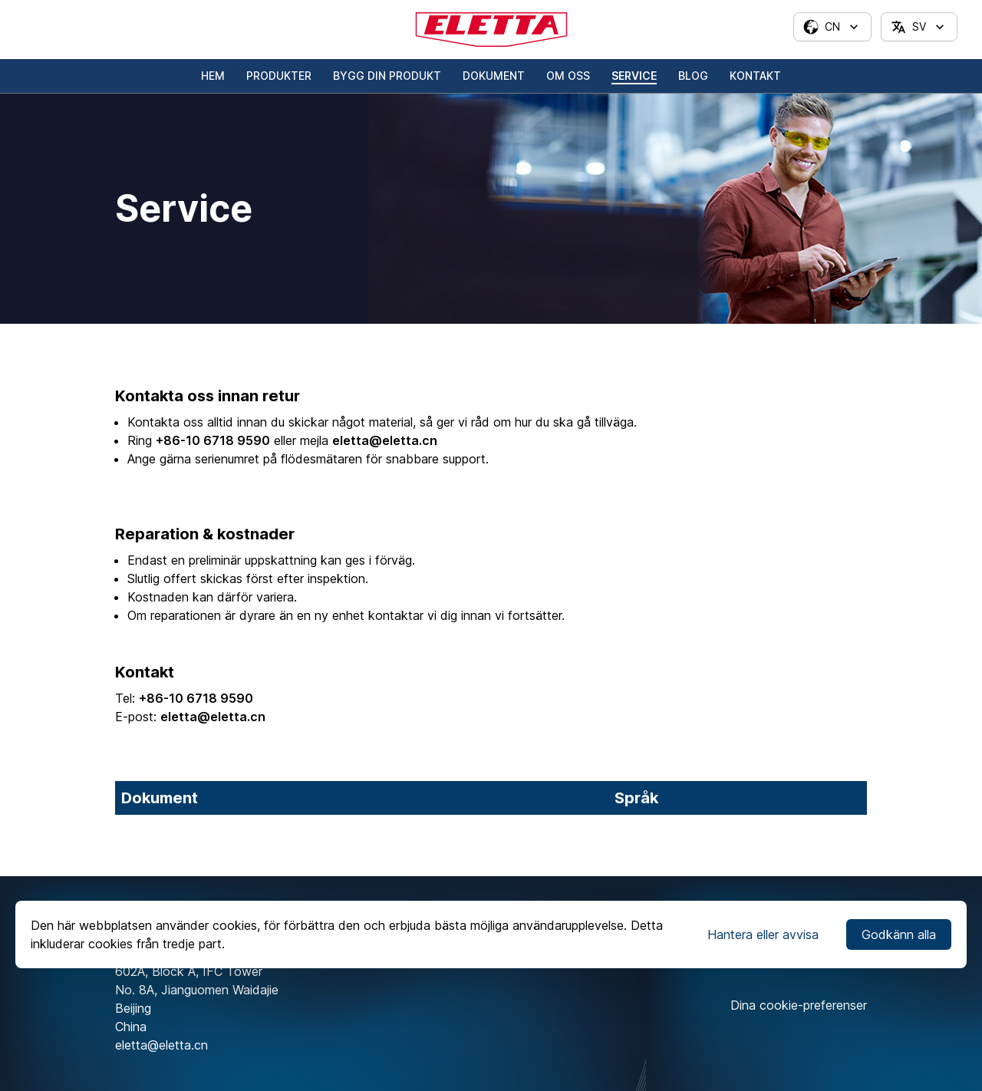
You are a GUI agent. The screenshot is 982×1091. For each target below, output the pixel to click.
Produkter (278, 75)
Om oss (568, 75)
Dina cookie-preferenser (798, 1005)
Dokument (494, 75)
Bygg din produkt (387, 75)
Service (634, 75)
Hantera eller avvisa (763, 934)
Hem (213, 75)
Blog (693, 75)
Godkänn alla (899, 934)
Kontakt (755, 75)
